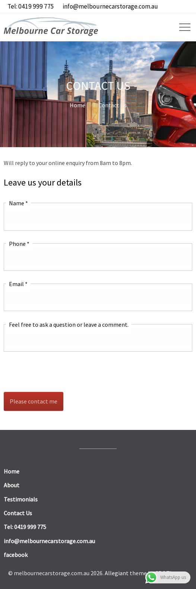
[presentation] (60, 371)
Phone (19, 243)
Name (18, 203)
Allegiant (117, 573)
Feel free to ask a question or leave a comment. (69, 324)
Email (18, 284)
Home (77, 105)
